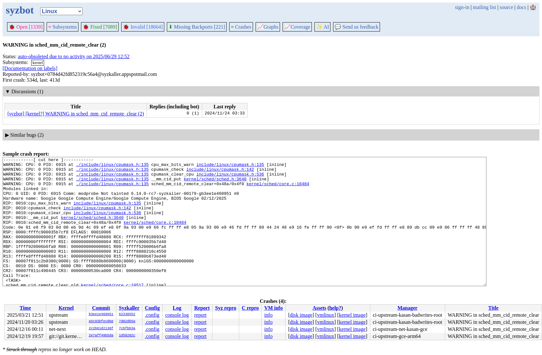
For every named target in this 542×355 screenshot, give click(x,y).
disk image (301, 315)
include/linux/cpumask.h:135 (230, 166)
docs (521, 7)
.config (152, 315)
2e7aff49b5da (101, 335)
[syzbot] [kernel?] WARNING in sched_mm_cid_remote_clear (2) (75, 113)
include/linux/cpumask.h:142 (220, 172)
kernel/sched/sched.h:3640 (215, 184)
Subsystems (62, 27)
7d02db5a (127, 321)
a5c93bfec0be (101, 321)
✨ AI (322, 27)
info (268, 315)
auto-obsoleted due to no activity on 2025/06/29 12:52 (74, 56)
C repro (250, 308)
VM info (273, 308)
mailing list (484, 7)
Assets (319, 308)
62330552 (127, 314)
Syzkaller (129, 308)
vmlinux (325, 315)
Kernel (66, 308)
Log (177, 308)
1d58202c (127, 335)
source (506, 7)
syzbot (20, 10)
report (200, 315)
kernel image (352, 315)
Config (152, 308)
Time (25, 308)
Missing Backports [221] (196, 27)
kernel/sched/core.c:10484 (278, 189)
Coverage (297, 27)
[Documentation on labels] (30, 68)
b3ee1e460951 (101, 314)
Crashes (241, 27)
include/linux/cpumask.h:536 (230, 178)
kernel (37, 62)
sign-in (462, 7)
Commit (101, 308)
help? (335, 308)
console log (177, 315)
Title (493, 308)
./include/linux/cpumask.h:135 (112, 166)
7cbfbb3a (127, 328)
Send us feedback (356, 27)
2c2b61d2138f (101, 328)
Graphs (267, 27)
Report (202, 308)
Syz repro (225, 308)
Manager (407, 308)
